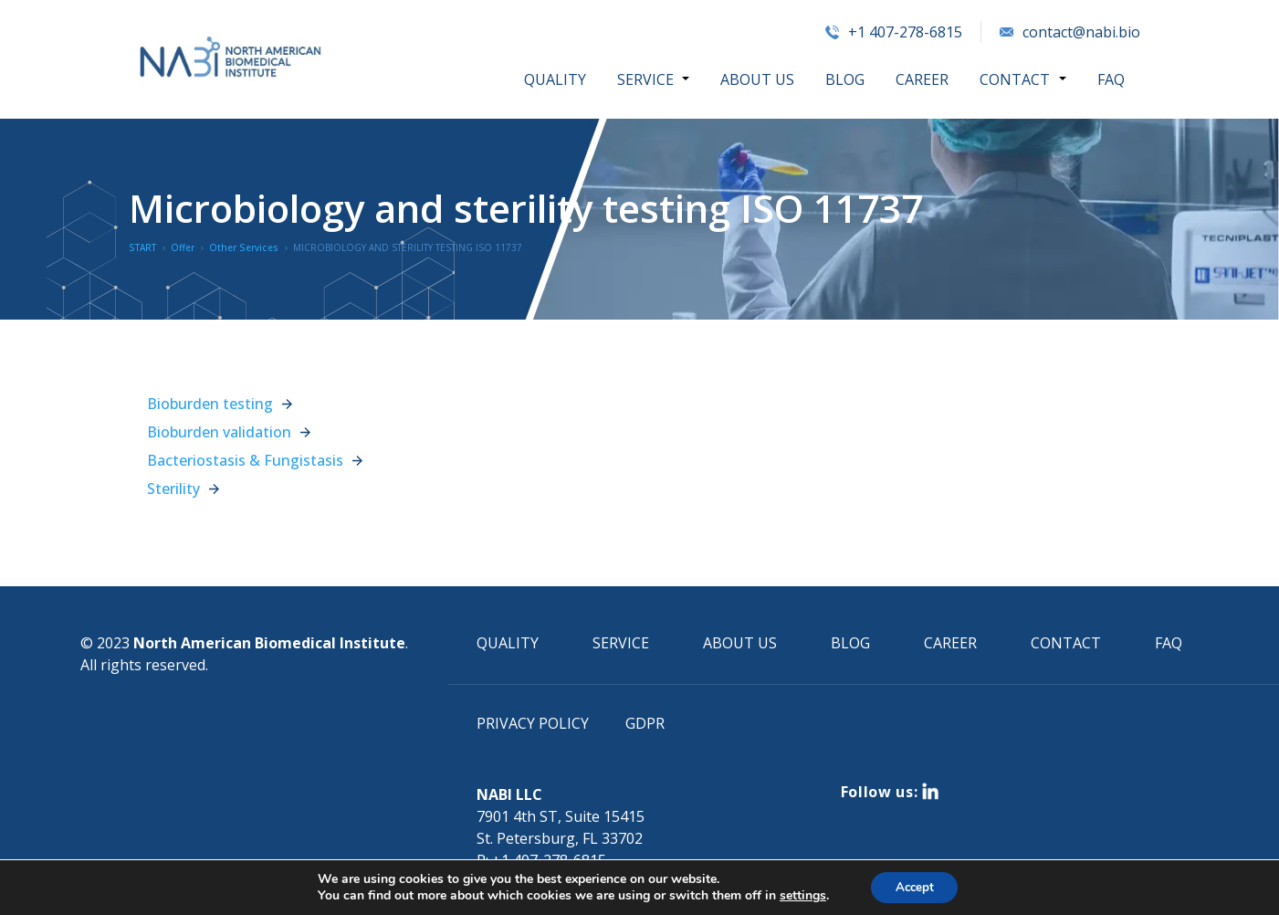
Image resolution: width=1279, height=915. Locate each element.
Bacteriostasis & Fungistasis (245, 460)
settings (798, 895)
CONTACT (1015, 79)
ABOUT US (758, 79)
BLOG (845, 79)
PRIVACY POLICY (533, 723)
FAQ (1111, 79)
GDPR (645, 723)
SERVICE (647, 79)
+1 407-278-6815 (893, 32)
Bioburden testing (210, 403)
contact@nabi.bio (1070, 32)
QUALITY (557, 79)
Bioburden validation (219, 432)
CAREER (922, 79)
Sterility (173, 488)
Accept (915, 886)
